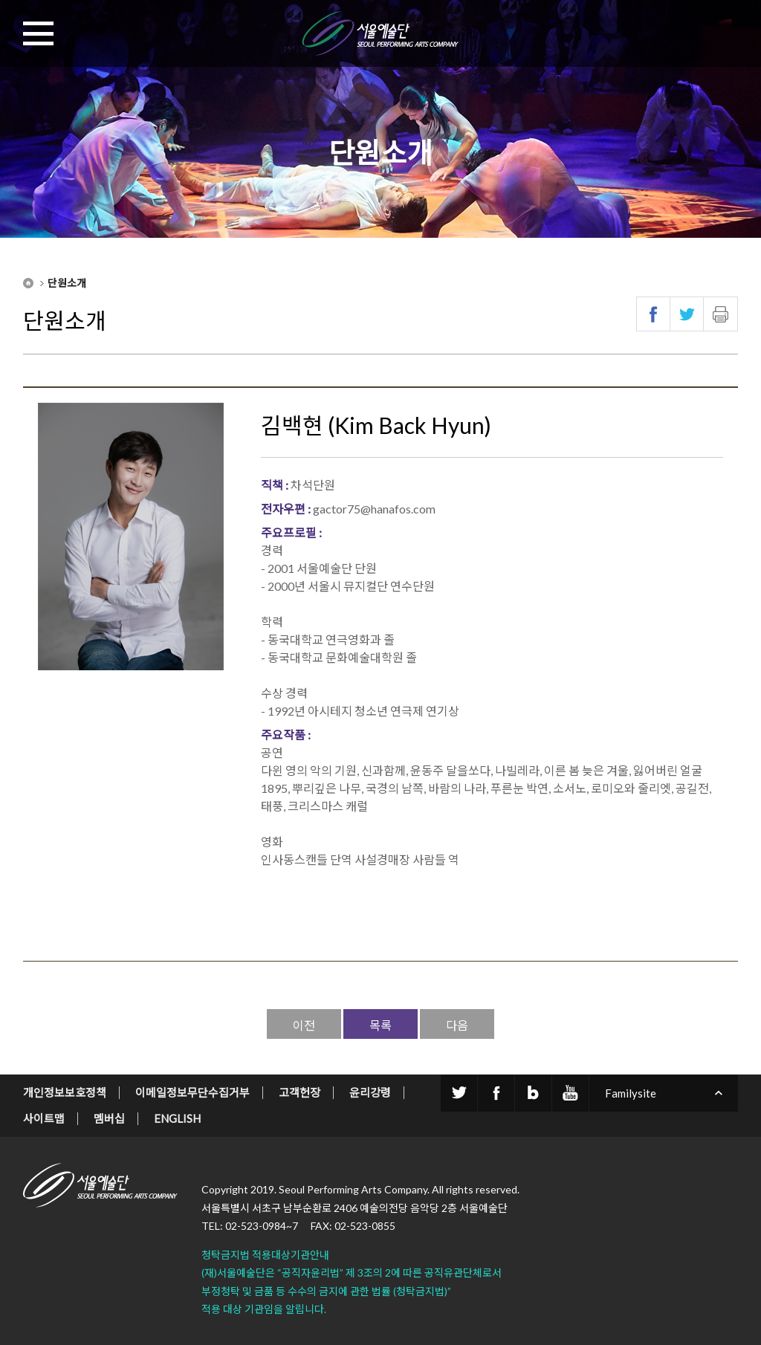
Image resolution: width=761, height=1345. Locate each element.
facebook (496, 1093)
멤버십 (109, 1118)
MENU (38, 33)
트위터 (687, 314)
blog (533, 1093)
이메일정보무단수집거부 (192, 1092)
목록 (380, 1025)
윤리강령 (370, 1092)
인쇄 (720, 314)
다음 (457, 1025)
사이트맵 (44, 1118)
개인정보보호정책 (64, 1092)
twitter (459, 1093)
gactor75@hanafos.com (374, 509)
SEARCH (722, 33)
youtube (570, 1093)
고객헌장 (299, 1092)
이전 (304, 1025)
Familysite (630, 1093)
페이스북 (653, 314)
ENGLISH (177, 1118)
